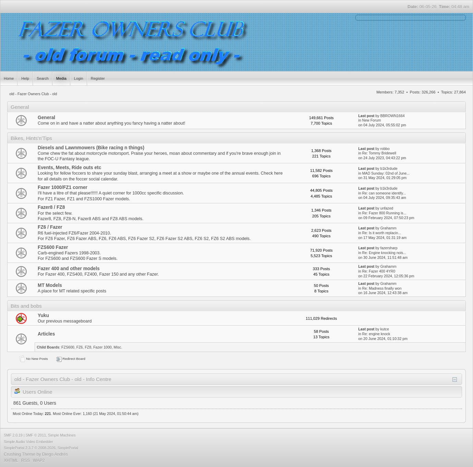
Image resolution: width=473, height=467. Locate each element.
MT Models (50, 285)
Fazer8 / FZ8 (51, 207)
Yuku (43, 315)
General (46, 117)
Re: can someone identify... (384, 193)
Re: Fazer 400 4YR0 (379, 271)
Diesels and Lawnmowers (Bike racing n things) (91, 147)
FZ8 (88, 347)
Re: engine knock (376, 334)
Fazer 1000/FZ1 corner (62, 187)
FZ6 (79, 347)
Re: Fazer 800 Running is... (384, 213)
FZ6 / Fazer (50, 227)
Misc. (118, 347)
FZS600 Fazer (53, 247)
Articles (46, 334)
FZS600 (67, 347)
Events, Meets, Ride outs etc (69, 167)
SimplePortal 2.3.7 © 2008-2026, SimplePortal (41, 448)
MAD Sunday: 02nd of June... (386, 173)
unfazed (386, 208)
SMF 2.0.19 (13, 435)
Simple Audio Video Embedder (28, 442)
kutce (384, 329)
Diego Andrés (55, 454)
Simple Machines (62, 435)
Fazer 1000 (102, 347)
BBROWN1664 (392, 116)
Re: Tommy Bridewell (379, 153)
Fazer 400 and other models (69, 268)
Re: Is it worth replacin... (381, 233)
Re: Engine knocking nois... (384, 253)
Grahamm (388, 228)
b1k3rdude (388, 168)
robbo (384, 149)
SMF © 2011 (35, 435)
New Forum (371, 120)
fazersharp (388, 248)
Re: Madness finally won (382, 288)
